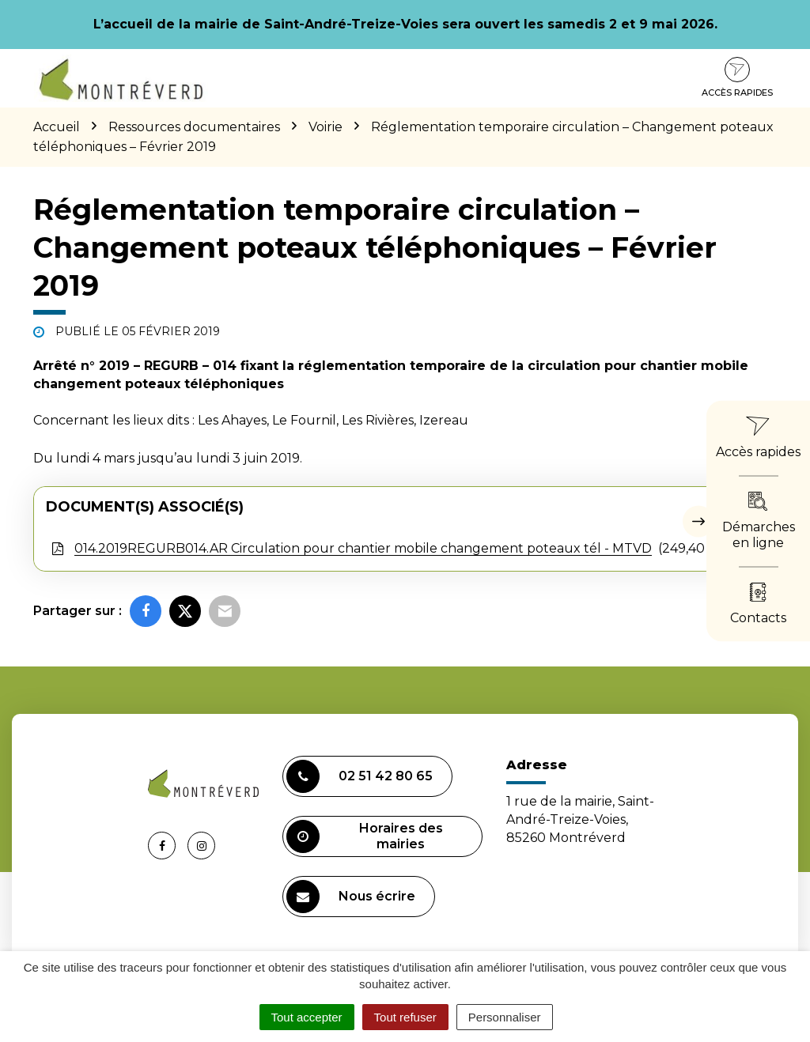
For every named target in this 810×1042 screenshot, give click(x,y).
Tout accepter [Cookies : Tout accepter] (307, 1017)
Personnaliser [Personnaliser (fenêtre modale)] (504, 1017)
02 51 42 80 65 (359, 776)
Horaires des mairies (364, 836)
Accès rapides (737, 77)
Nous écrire (350, 896)
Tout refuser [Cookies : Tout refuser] (405, 1017)
